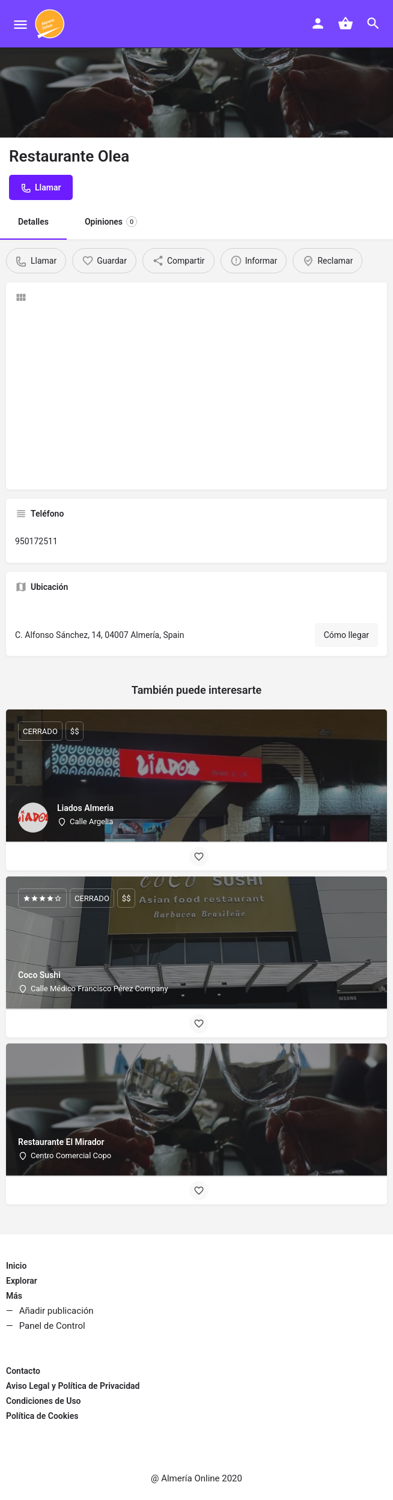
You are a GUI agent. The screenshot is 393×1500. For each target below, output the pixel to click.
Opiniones (111, 221)
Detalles (33, 221)
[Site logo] (51, 24)
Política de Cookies (42, 1416)
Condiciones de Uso (43, 1401)
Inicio (16, 1266)
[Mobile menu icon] (20, 24)
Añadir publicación (56, 1310)
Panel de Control (52, 1325)
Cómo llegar (346, 635)
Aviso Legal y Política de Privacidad (72, 1386)
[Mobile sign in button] (318, 23)
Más (14, 1296)
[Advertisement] (196, 396)
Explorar (21, 1281)
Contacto (23, 1371)
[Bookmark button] (199, 856)
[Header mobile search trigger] (373, 23)
